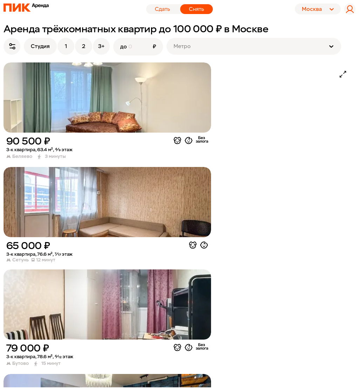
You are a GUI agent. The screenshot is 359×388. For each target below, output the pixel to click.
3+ (101, 46)
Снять (196, 9)
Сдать (162, 9)
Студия (40, 46)
